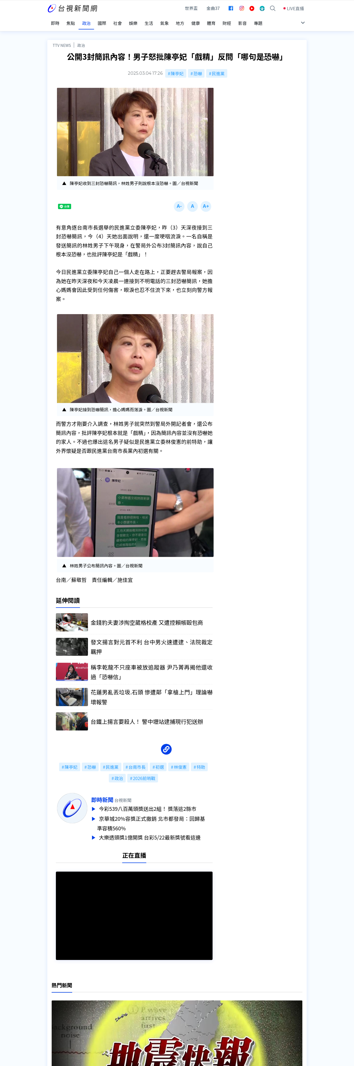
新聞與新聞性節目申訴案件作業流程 (193, 1002)
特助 (201, 763)
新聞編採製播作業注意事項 (184, 994)
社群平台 (55, 1017)
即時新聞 (110, 796)
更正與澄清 (114, 994)
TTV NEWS (62, 41)
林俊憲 (180, 763)
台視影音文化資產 (64, 994)
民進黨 (218, 69)
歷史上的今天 (116, 1017)
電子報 (165, 1009)
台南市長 (136, 763)
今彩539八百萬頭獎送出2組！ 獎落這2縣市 (156, 805)
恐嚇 (197, 69)
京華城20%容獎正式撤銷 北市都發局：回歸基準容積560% (159, 819)
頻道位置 (55, 1002)
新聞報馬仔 (114, 1009)
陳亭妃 (177, 69)
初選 (159, 763)
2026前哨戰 (144, 775)
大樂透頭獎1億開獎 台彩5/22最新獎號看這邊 (158, 832)
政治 (81, 41)
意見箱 (109, 1002)
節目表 (53, 1009)
